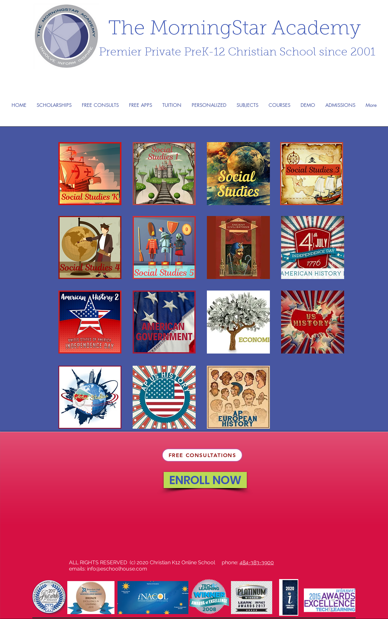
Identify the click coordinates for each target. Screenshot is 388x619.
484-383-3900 (257, 562)
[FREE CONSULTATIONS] (202, 455)
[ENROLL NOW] (205, 480)
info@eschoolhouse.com (117, 569)
